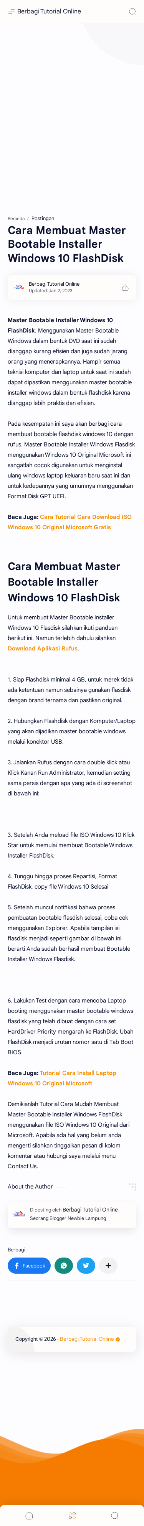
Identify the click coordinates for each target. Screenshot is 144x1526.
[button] (29, 1266)
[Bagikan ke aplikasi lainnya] (108, 1266)
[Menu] (72, 1515)
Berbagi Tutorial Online (49, 11)
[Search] (132, 11)
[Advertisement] (72, 118)
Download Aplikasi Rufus (43, 648)
